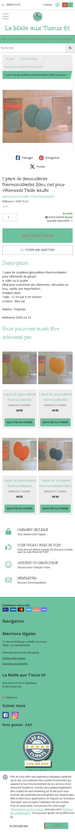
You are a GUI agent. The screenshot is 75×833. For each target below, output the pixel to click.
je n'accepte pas (19, 825)
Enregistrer (49, 157)
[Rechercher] (70, 48)
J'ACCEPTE (56, 825)
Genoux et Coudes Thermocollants (28, 196)
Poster (37, 166)
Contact (47, 4)
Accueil (10, 58)
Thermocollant (29, 58)
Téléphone (10, 697)
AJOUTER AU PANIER (37, 235)
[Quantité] (9, 217)
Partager (24, 157)
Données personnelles (15, 663)
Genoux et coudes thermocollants (23, 67)
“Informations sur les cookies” (27, 809)
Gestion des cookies (13, 658)
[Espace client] (57, 5)
